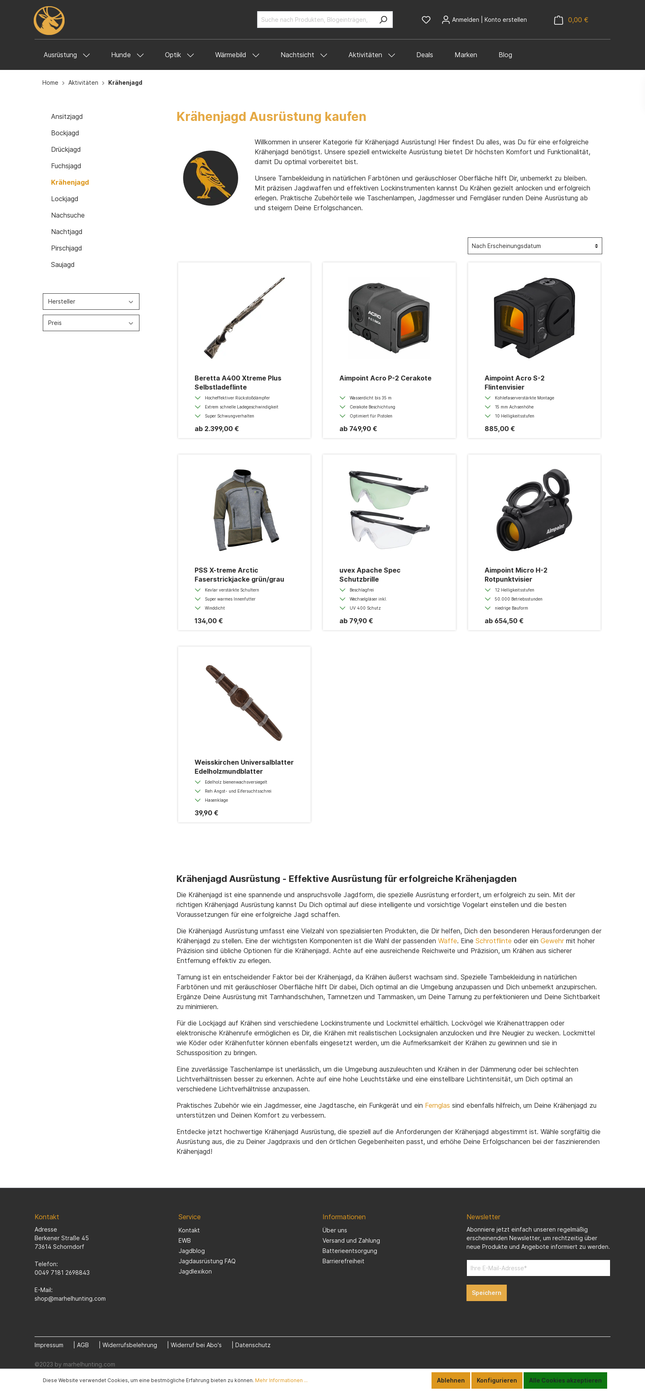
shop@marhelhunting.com (70, 1298)
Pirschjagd (66, 248)
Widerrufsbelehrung (129, 1344)
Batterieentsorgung (349, 1250)
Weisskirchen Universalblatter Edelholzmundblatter (244, 766)
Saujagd (63, 264)
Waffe (447, 941)
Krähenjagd (70, 182)
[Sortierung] (535, 245)
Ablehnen (451, 1380)
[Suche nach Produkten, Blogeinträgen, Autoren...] (315, 19)
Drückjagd (66, 149)
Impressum (49, 1344)
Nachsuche (68, 215)
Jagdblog (192, 1250)
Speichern (486, 1292)
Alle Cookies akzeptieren (565, 1380)
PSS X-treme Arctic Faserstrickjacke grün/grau (239, 574)
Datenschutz (253, 1344)
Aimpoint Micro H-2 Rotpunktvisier (516, 574)
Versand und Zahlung (351, 1240)
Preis (91, 322)
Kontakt (189, 1230)
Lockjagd (65, 199)
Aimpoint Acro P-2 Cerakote (385, 378)
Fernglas (437, 1105)
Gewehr (552, 941)
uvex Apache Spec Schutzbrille (370, 574)
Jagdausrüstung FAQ (207, 1260)
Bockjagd (65, 133)
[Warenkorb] (571, 20)
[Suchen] (383, 19)
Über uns (334, 1230)
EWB (185, 1240)
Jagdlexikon (195, 1271)
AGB (83, 1344)
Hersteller (91, 301)
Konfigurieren (497, 1380)
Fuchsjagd (66, 166)
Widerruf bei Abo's (196, 1344)
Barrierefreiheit (343, 1260)
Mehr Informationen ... (281, 1380)
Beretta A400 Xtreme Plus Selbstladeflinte (238, 382)
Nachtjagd (67, 231)
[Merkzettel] (426, 20)
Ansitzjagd (67, 116)
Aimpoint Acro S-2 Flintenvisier (515, 382)
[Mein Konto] (484, 20)
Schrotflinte (494, 941)
